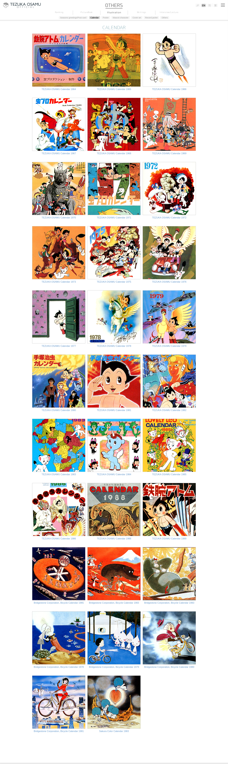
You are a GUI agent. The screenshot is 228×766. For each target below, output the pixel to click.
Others (165, 17)
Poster (106, 17)
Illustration (114, 12)
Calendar (94, 17)
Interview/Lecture (169, 12)
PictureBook (86, 12)
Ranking (59, 12)
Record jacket (151, 17)
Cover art (137, 17)
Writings (141, 12)
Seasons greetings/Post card (73, 17)
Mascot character (120, 17)
